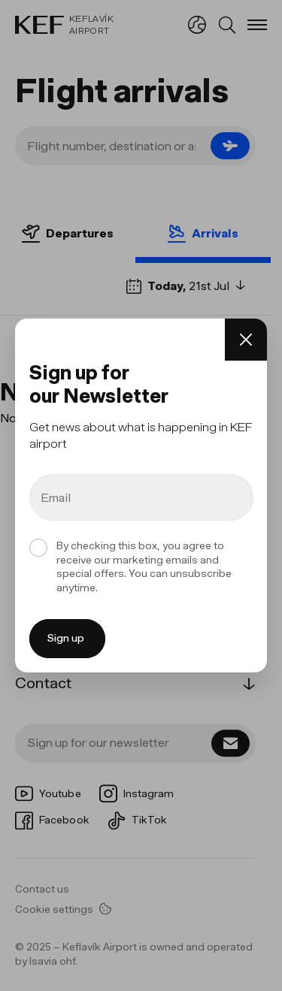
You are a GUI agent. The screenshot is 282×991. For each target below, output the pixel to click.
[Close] (246, 340)
